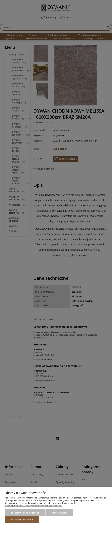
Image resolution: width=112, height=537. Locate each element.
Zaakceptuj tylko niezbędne (25, 512)
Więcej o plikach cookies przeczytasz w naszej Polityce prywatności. (33, 505)
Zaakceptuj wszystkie (22, 519)
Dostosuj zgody (59, 512)
